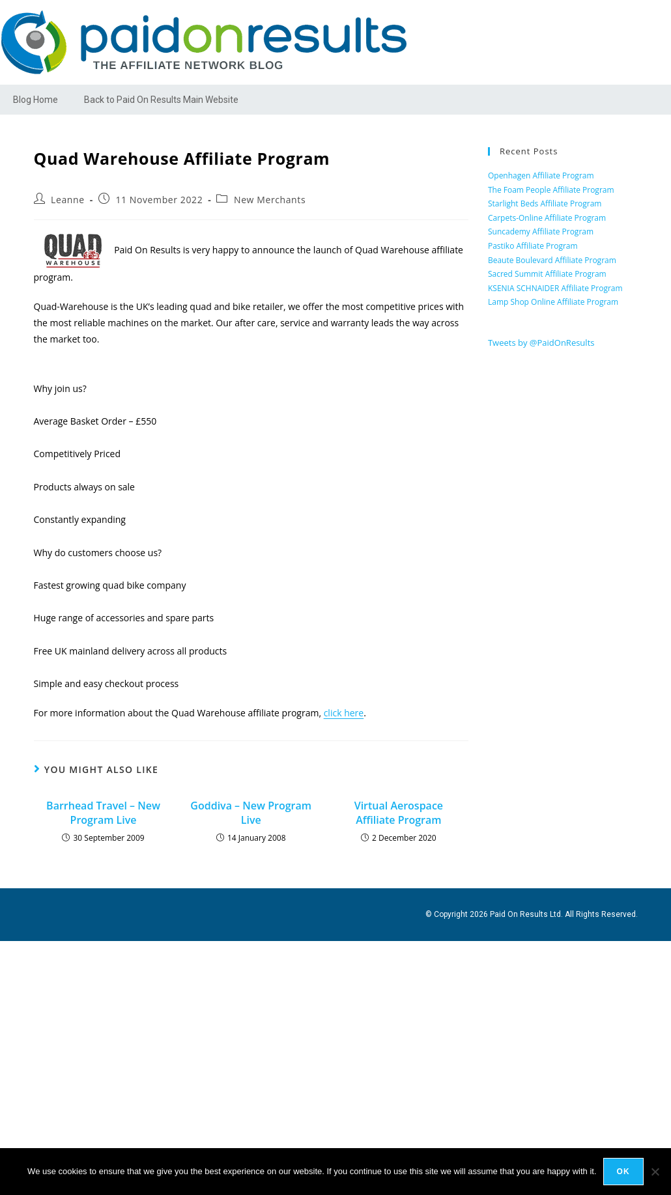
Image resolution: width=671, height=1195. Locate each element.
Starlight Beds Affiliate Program (545, 203)
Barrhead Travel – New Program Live (103, 812)
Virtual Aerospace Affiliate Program (398, 812)
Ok (623, 1171)
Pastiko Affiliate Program (533, 245)
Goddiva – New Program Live (250, 812)
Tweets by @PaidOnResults (541, 342)
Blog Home (35, 99)
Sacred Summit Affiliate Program (547, 273)
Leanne (68, 199)
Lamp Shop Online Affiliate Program (553, 301)
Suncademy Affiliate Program (540, 231)
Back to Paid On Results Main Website (161, 99)
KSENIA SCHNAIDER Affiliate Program (555, 288)
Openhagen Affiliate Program (541, 175)
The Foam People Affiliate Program (551, 189)
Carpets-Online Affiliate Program (547, 217)
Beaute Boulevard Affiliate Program (552, 260)
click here (344, 713)
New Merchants (270, 199)
